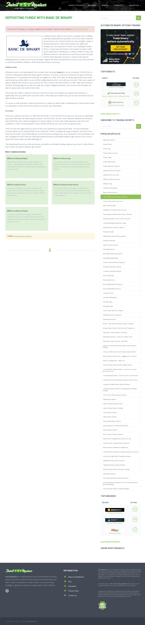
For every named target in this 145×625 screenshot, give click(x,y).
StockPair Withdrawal (109, 297)
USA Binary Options (109, 474)
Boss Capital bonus (108, 280)
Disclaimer (72, 586)
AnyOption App (107, 306)
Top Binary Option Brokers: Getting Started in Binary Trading (119, 389)
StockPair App (107, 302)
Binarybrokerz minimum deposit (113, 227)
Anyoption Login (108, 232)
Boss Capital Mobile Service (111, 289)
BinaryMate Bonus (108, 249)
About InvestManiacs (76, 577)
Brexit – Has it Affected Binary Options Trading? (117, 324)
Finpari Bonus (107, 144)
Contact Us (72, 595)
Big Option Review (108, 140)
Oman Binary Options (109, 412)
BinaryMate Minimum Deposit (112, 254)
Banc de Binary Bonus (109, 192)
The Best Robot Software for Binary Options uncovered (120, 452)
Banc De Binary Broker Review (67, 185)
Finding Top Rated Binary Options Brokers (116, 384)
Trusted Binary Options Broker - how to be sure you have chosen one (119, 370)
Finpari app (106, 149)
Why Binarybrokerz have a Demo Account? (116, 219)
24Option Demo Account (110, 175)
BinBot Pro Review (116, 85)
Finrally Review (114, 531)
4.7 (136, 102)
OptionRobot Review (116, 103)
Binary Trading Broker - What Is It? (113, 361)
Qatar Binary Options (109, 417)
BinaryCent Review (114, 511)
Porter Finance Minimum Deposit (113, 262)
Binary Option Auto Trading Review (116, 94)
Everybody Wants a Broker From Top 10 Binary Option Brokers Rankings (120, 483)
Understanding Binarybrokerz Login (114, 223)
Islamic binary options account (112, 404)
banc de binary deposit (23, 236)
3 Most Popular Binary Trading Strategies (115, 489)
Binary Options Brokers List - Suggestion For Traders (119, 356)
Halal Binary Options (109, 399)
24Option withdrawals (109, 188)
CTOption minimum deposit (111, 271)
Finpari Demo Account (110, 153)
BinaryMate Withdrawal (110, 258)
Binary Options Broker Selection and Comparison (118, 328)
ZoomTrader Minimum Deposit (112, 310)
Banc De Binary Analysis (19, 158)
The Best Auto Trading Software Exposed (115, 443)
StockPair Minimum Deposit (111, 267)
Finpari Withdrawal (108, 162)
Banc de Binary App (109, 205)
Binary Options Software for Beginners (115, 447)
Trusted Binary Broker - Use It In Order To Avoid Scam (120, 375)
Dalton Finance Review (110, 245)
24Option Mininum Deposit (111, 170)
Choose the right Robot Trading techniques (116, 456)
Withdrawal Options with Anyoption (114, 236)
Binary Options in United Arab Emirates (115, 425)
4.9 (136, 93)
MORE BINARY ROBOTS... (111, 114)
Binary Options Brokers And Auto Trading (116, 469)
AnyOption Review (108, 240)
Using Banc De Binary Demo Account (114, 210)
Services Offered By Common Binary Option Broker (119, 352)
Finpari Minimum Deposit (111, 166)
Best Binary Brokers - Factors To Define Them (117, 337)
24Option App (107, 184)
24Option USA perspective (111, 179)
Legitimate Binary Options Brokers (113, 465)
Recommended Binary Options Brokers (115, 478)
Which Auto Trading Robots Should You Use (116, 439)
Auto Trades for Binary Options (112, 434)
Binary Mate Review (114, 521)
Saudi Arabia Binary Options (111, 421)
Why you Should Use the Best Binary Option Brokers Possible (119, 346)
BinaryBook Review (109, 319)
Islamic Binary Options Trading (112, 408)
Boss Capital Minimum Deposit (112, 284)
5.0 (136, 84)
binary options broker (80, 29)
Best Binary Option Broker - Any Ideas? (115, 341)
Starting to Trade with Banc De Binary (114, 332)
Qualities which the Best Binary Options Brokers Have (119, 380)
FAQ (70, 581)
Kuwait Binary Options (109, 430)
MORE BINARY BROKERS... (111, 542)
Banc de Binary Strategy (19, 211)
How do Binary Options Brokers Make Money (117, 365)
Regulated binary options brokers (113, 460)
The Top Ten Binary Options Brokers (114, 395)
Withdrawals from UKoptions (112, 315)
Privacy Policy (73, 591)
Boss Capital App (108, 275)
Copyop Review (107, 293)
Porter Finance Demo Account (112, 201)
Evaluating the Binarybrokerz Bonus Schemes (117, 214)
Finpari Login (107, 157)
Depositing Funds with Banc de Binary (114, 197)
